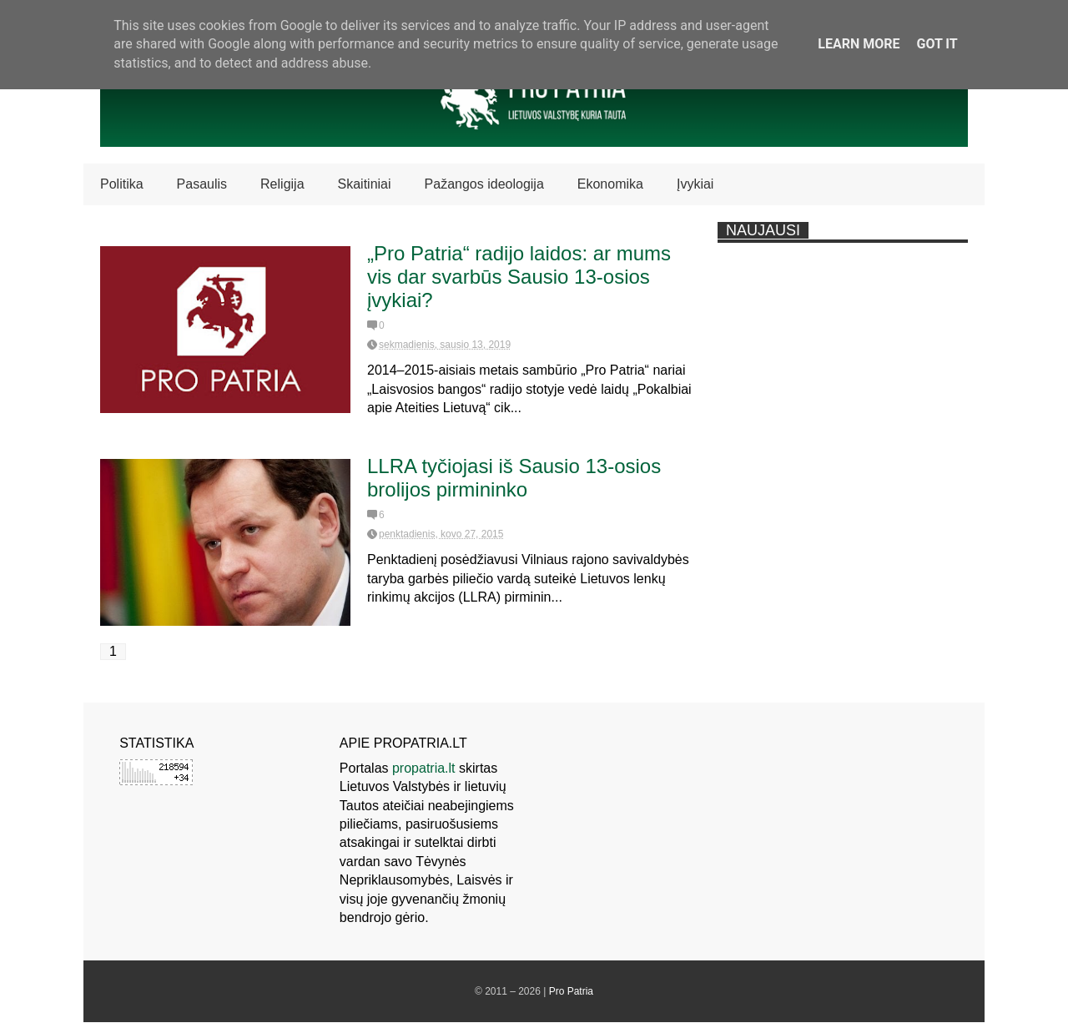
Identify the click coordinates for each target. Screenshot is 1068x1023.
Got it (936, 44)
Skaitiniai (364, 184)
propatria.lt (424, 768)
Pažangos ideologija (484, 184)
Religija (282, 184)
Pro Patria (571, 991)
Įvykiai (695, 184)
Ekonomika (610, 184)
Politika (122, 184)
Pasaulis (202, 184)
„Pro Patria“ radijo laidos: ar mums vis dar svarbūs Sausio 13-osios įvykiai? (519, 276)
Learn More (858, 44)
